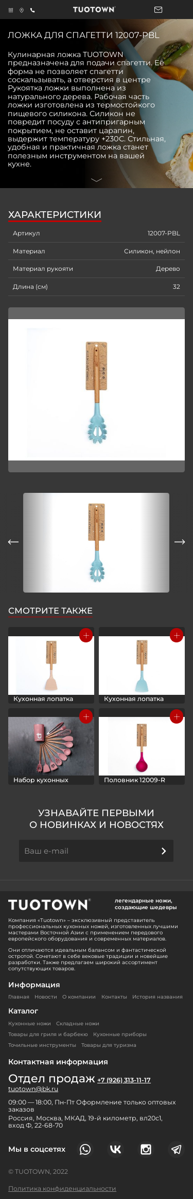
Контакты (114, 996)
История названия (157, 996)
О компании (79, 996)
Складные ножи (77, 1023)
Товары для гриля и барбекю (48, 1034)
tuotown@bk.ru (33, 1089)
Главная (18, 996)
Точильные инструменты (42, 1045)
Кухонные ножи (29, 1023)
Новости (45, 996)
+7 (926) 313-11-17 (124, 1080)
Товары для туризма (108, 1045)
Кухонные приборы (120, 1034)
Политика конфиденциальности (62, 1188)
